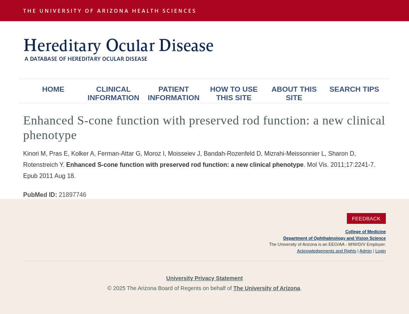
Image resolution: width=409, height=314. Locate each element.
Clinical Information (113, 93)
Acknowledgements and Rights (327, 251)
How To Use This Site (233, 93)
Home (53, 89)
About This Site (294, 93)
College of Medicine (365, 231)
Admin (366, 251)
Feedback (366, 218)
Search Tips (354, 89)
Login (380, 251)
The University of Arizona (266, 288)
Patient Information (173, 93)
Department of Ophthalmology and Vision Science (334, 238)
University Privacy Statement (204, 278)
